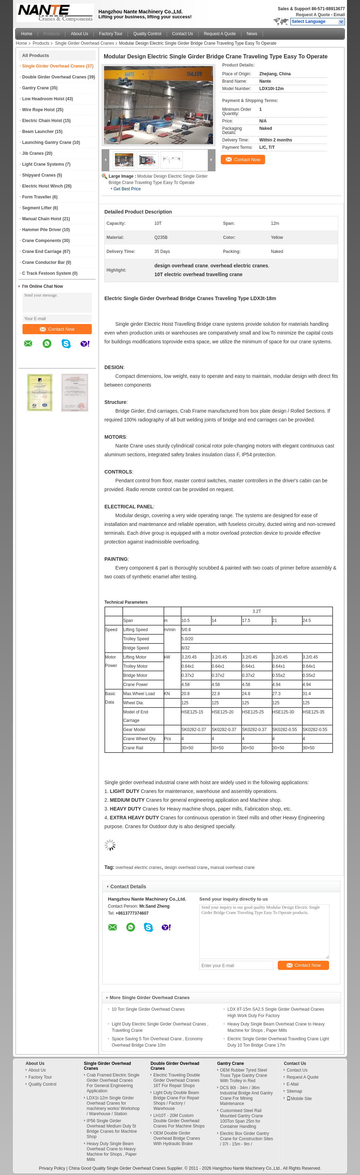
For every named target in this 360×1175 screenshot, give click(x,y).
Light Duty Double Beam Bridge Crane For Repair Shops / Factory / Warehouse (176, 1100)
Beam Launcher (38, 131)
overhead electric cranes (139, 867)
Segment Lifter (37, 207)
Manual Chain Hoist (41, 218)
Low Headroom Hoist (43, 98)
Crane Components (41, 240)
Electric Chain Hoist (42, 120)
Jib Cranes (33, 153)
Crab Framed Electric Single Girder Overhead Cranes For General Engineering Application (113, 1083)
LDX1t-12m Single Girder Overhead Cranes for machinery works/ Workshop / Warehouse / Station (113, 1105)
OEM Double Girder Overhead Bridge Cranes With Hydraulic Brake (176, 1138)
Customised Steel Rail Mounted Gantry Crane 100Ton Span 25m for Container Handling (241, 1118)
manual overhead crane (232, 867)
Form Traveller (36, 197)
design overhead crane (186, 867)
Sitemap (294, 1091)
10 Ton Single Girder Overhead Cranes (148, 1009)
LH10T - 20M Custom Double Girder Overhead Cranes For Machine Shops (179, 1121)
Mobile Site (299, 1098)
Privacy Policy (52, 1168)
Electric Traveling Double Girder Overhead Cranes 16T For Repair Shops (176, 1080)
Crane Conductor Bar (43, 262)
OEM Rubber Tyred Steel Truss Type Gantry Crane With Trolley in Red (243, 1075)
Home (26, 33)
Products (51, 33)
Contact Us (182, 33)
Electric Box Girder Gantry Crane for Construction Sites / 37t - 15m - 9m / (246, 1139)
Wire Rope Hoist (38, 109)
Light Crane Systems (43, 164)
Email (339, 14)
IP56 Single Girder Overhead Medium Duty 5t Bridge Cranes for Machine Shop (112, 1128)
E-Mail (292, 1084)
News (252, 33)
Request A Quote (313, 14)
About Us (79, 33)
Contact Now (57, 329)
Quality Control (147, 33)
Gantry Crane (35, 87)
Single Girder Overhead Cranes (84, 43)
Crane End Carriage (42, 251)
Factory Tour (110, 33)
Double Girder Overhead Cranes (54, 77)
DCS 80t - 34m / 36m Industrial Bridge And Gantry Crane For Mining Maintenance (246, 1095)
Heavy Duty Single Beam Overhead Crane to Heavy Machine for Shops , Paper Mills (112, 1151)
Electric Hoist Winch (42, 186)
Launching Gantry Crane (46, 142)
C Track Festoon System (46, 273)
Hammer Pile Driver (41, 229)
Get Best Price (127, 188)
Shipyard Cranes (39, 175)
